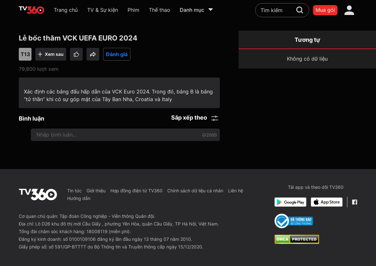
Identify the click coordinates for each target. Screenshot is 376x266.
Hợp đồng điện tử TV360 (136, 190)
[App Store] (327, 202)
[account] (349, 10)
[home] (31, 10)
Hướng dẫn (78, 198)
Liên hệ (235, 190)
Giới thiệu (96, 190)
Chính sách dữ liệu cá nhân (195, 190)
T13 (25, 54)
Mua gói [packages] (325, 10)
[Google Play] (290, 202)
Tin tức (74, 190)
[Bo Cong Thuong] (294, 221)
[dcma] (297, 242)
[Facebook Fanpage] (354, 202)
